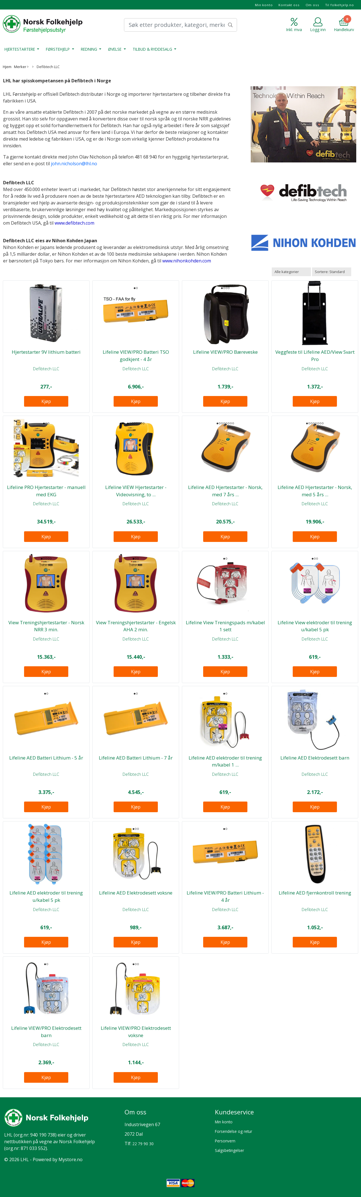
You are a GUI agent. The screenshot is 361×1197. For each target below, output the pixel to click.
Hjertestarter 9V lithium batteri (46, 352)
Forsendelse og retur (233, 1131)
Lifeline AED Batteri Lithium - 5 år (46, 757)
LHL (8, 1135)
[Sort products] (331, 271)
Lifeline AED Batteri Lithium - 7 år (136, 757)
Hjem (7, 66)
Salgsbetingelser (229, 1150)
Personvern (225, 1141)
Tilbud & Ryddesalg (153, 49)
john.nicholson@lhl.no (74, 163)
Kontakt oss (288, 5)
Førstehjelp (58, 49)
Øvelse (115, 49)
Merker (21, 66)
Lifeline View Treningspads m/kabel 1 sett (225, 626)
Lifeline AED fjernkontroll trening (315, 892)
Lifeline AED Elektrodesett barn (314, 757)
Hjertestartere (20, 49)
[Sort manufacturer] (291, 271)
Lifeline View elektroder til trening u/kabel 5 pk (315, 626)
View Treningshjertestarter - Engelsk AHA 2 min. (136, 626)
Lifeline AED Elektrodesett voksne (135, 892)
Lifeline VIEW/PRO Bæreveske (225, 352)
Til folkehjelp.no (339, 5)
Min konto (264, 5)
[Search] (180, 25)
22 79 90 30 (143, 1143)
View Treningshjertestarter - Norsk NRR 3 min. (46, 626)
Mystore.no (70, 1159)
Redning (89, 49)
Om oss (312, 5)
